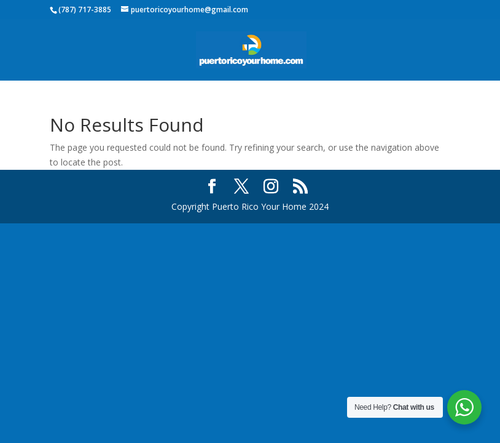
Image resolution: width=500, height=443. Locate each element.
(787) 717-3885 (84, 9)
